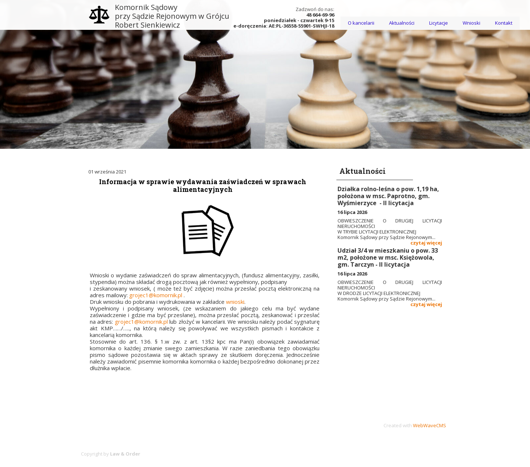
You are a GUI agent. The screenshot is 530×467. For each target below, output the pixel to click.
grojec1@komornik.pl (155, 295)
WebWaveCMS (429, 425)
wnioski (235, 301)
